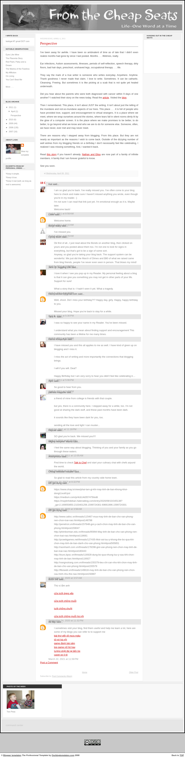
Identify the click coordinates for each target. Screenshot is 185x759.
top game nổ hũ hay (64, 647)
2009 (11, 123)
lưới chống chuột (63, 608)
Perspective (16, 115)
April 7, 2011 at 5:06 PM (61, 380)
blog (124, 97)
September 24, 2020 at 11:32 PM (65, 620)
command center (14, 725)
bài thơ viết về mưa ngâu (67, 635)
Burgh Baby (54, 225)
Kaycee (52, 430)
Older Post (133, 672)
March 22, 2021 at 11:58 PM (63, 659)
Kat (50, 184)
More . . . (10, 87)
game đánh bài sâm (64, 643)
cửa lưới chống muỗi (65, 601)
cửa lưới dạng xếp (63, 593)
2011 (11, 107)
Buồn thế (53, 579)
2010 (11, 119)
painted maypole (57, 392)
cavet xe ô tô (61, 654)
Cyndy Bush (54, 236)
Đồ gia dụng (55, 483)
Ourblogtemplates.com (63, 755)
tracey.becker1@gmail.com (62, 293)
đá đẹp (52, 621)
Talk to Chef (80, 462)
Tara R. (52, 316)
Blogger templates (12, 755)
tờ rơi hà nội (60, 639)
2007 (11, 131)
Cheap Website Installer (61, 471)
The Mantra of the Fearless (18, 69)
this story (52, 154)
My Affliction (11, 72)
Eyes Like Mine (12, 54)
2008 (11, 127)
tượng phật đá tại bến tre (67, 651)
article (106, 97)
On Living (10, 76)
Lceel (51, 214)
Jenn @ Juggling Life (59, 267)
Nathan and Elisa (91, 154)
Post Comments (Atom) (62, 676)
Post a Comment (49, 662)
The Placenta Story (14, 58)
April (13, 111)
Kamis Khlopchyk (57, 339)
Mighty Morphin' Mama (60, 441)
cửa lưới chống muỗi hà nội (69, 616)
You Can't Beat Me (14, 79)
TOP (182, 755)
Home (84, 672)
